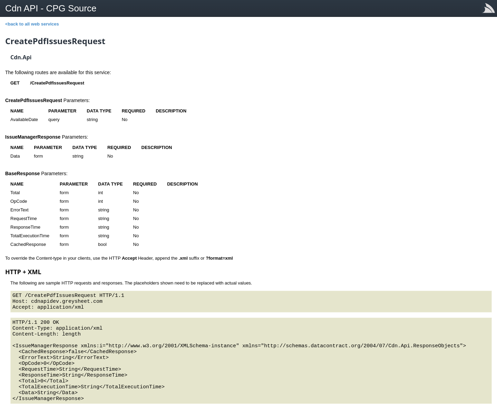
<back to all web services (32, 24)
